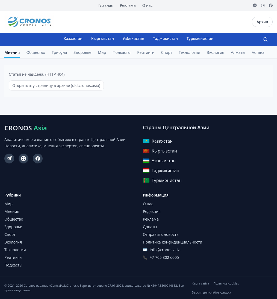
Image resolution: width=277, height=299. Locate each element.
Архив (262, 21)
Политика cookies (226, 283)
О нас (147, 5)
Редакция (152, 211)
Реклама (128, 5)
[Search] (265, 39)
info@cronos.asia (165, 249)
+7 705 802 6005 (164, 257)
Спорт (166, 52)
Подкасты (122, 52)
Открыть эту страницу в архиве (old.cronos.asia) (56, 85)
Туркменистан (200, 38)
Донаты (150, 226)
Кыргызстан (102, 38)
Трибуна (59, 52)
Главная (105, 5)
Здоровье (82, 52)
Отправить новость (160, 234)
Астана (258, 52)
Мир (102, 52)
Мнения (12, 52)
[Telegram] (255, 5)
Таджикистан (165, 38)
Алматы (238, 52)
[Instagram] (262, 5)
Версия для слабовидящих (211, 292)
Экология (215, 52)
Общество (35, 52)
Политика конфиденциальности (172, 242)
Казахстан (73, 38)
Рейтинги (145, 52)
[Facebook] (271, 5)
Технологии (189, 52)
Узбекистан (133, 38)
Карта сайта (200, 283)
